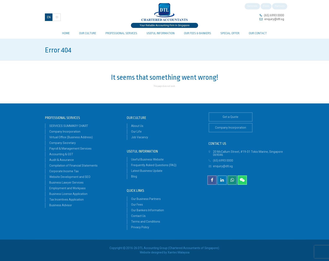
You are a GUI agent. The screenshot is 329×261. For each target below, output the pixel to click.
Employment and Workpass (67, 188)
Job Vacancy (139, 137)
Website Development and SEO (69, 177)
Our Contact (258, 33)
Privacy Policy (140, 227)
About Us (137, 126)
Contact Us (138, 216)
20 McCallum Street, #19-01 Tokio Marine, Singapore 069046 (246, 153)
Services (246, 6)
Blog (134, 176)
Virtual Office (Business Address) (71, 137)
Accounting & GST (61, 154)
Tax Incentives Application (66, 199)
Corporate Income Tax (64, 171)
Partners (278, 6)
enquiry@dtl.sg (274, 19)
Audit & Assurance (61, 160)
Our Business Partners (146, 199)
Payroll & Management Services (70, 148)
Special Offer (230, 33)
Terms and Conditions (145, 221)
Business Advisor (60, 205)
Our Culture (87, 33)
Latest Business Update (146, 170)
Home (66, 33)
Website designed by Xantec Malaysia (164, 252)
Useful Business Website (147, 159)
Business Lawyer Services (66, 182)
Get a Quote (230, 117)
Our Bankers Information (147, 210)
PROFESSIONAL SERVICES (121, 33)
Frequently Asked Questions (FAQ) (153, 165)
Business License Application (68, 194)
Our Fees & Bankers (197, 33)
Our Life (136, 131)
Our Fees (137, 204)
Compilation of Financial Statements (73, 165)
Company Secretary (62, 143)
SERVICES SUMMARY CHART (68, 126)
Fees (262, 6)
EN (49, 17)
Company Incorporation (64, 131)
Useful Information (161, 33)
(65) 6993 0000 (274, 15)
